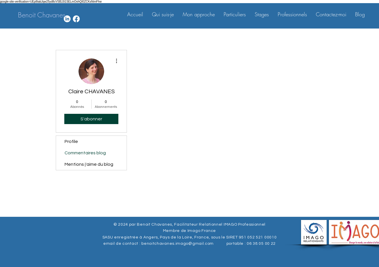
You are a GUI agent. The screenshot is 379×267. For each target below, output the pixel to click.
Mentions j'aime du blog (89, 164)
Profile (71, 141)
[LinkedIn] (67, 18)
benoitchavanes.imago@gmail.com (177, 244)
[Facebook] (76, 18)
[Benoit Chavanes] (41, 15)
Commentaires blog (85, 153)
